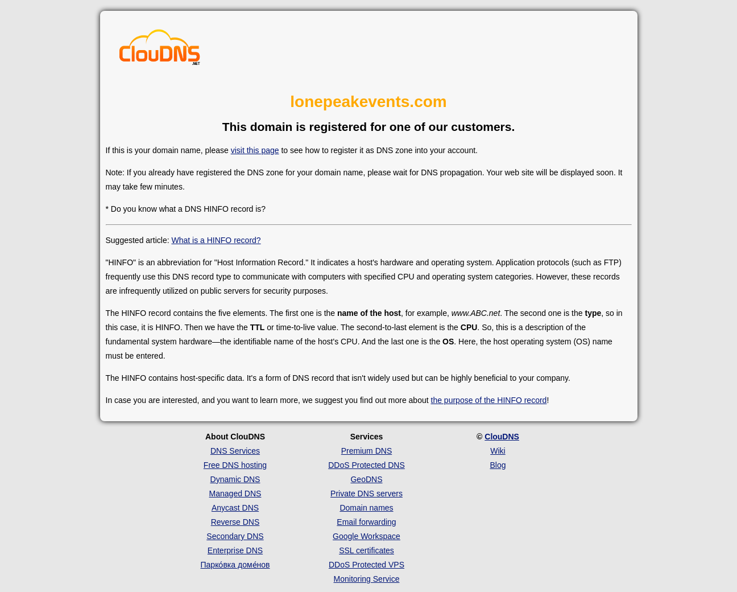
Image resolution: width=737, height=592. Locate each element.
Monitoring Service (367, 578)
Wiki (497, 450)
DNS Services (235, 450)
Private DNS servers (366, 493)
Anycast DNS (235, 507)
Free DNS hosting (235, 465)
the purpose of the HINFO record (489, 400)
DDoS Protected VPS (366, 564)
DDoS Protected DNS (366, 465)
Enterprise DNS (235, 550)
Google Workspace (366, 536)
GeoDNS (366, 479)
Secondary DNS (234, 536)
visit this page (255, 150)
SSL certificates (366, 550)
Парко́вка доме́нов (235, 564)
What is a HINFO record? (215, 240)
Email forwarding (366, 522)
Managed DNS (235, 493)
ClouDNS (502, 436)
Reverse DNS (235, 522)
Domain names (366, 507)
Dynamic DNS (235, 479)
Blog (498, 465)
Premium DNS (366, 450)
